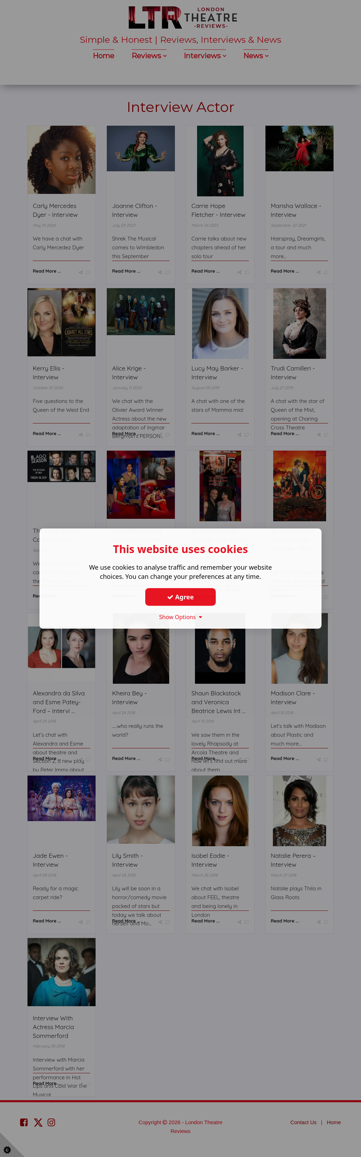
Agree (180, 597)
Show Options (180, 617)
